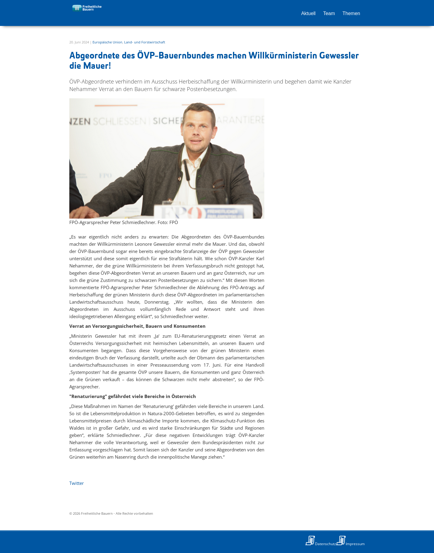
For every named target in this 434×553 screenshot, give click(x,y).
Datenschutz (325, 543)
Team (329, 13)
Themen (351, 13)
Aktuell (308, 13)
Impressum (355, 543)
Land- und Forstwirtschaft (144, 42)
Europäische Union (107, 42)
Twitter (76, 483)
